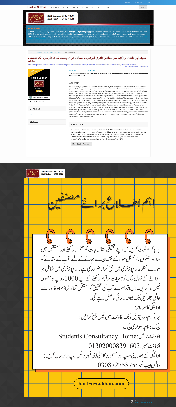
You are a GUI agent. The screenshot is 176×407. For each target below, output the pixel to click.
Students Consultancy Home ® (142, 403)
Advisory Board (87, 7)
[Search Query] (128, 7)
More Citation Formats (81, 144)
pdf (31, 114)
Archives (38, 52)
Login (148, 2)
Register (128, 2)
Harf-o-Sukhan (37, 7)
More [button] (108, 7)
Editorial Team (138, 2)
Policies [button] (75, 7)
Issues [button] (66, 7)
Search (143, 7)
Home (31, 52)
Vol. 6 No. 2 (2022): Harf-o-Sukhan (52, 52)
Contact (99, 7)
